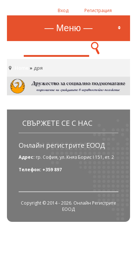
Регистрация (98, 10)
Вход (63, 10)
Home (21, 68)
